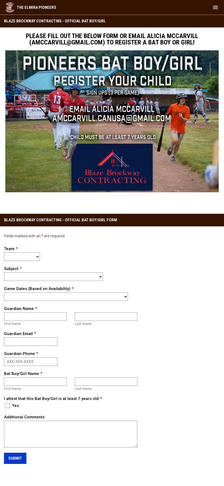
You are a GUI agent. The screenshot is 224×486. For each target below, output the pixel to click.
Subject (11, 268)
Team (9, 248)
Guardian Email (18, 333)
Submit (15, 458)
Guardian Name (19, 308)
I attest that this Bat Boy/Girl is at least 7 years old (51, 398)
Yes (12, 405)
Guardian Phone (19, 353)
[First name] (35, 316)
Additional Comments (24, 417)
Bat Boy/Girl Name (21, 373)
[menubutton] (215, 7)
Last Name (83, 324)
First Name (12, 324)
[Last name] (106, 316)
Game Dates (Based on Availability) (37, 288)
